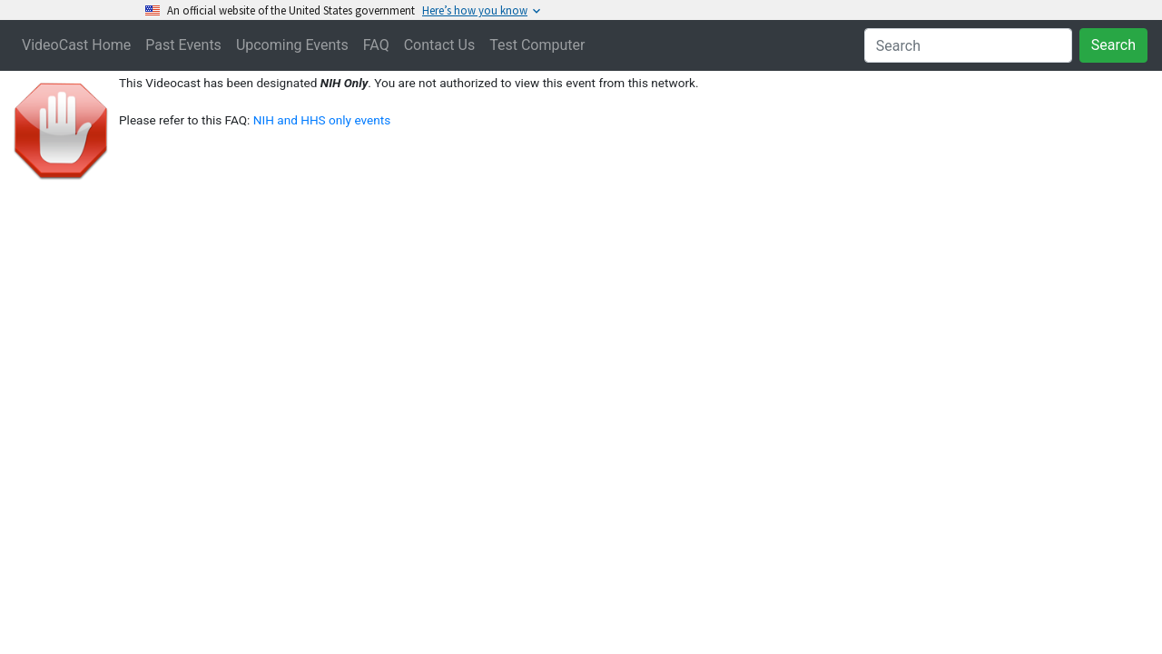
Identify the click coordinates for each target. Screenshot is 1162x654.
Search (1113, 45)
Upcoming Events (292, 45)
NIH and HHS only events (321, 120)
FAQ (376, 45)
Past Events (183, 45)
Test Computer (537, 45)
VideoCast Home (76, 45)
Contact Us (440, 45)
